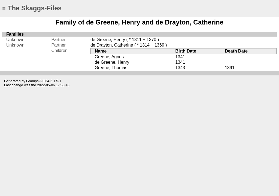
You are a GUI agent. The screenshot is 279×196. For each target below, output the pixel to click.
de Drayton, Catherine (111, 45)
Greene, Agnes (109, 56)
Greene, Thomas (111, 67)
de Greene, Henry (107, 39)
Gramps (32, 81)
